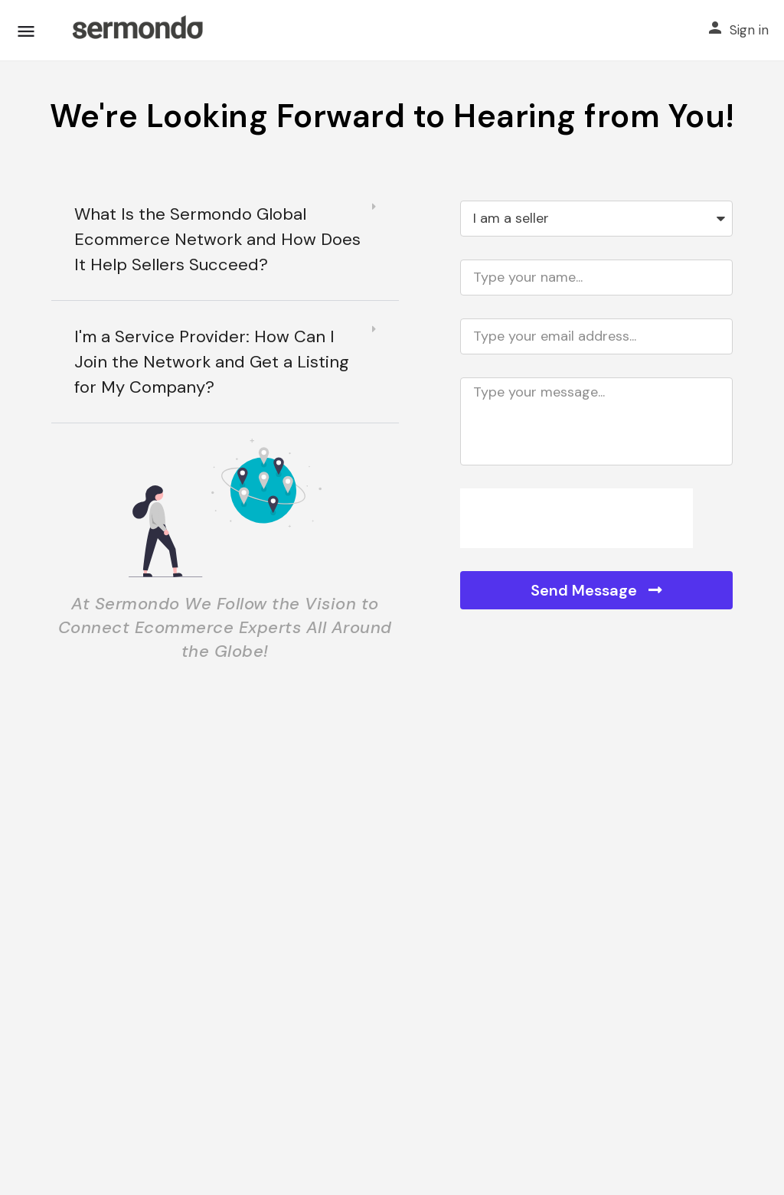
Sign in (749, 29)
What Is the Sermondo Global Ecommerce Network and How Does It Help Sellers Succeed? (217, 239)
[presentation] (576, 518)
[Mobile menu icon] (26, 31)
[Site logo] (137, 30)
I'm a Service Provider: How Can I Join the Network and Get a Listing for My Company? (211, 361)
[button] (225, 239)
